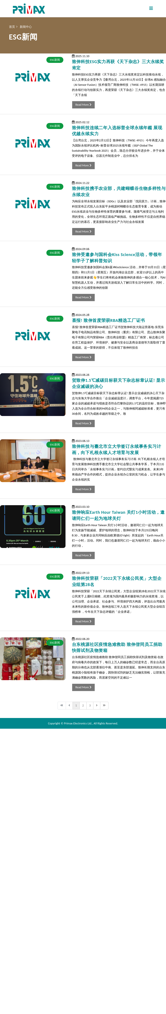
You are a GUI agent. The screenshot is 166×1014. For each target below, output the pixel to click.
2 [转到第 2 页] (83, 705)
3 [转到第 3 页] (90, 705)
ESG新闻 (55, 59)
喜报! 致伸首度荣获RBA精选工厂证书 (108, 320)
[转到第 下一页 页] (96, 705)
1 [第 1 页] (76, 705)
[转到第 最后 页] (104, 705)
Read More (83, 105)
